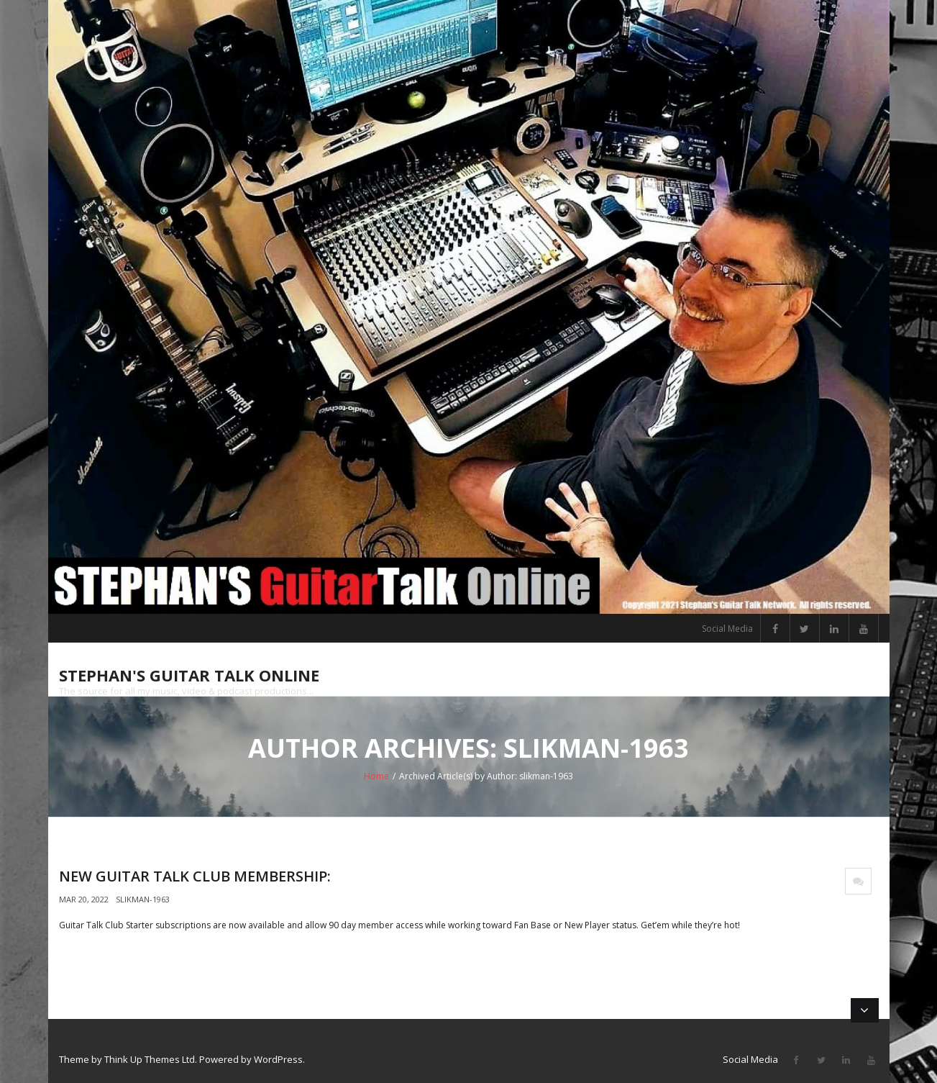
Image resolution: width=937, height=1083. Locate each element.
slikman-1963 (143, 899)
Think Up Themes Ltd (149, 1059)
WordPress (278, 1059)
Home (376, 776)
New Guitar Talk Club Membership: (195, 876)
